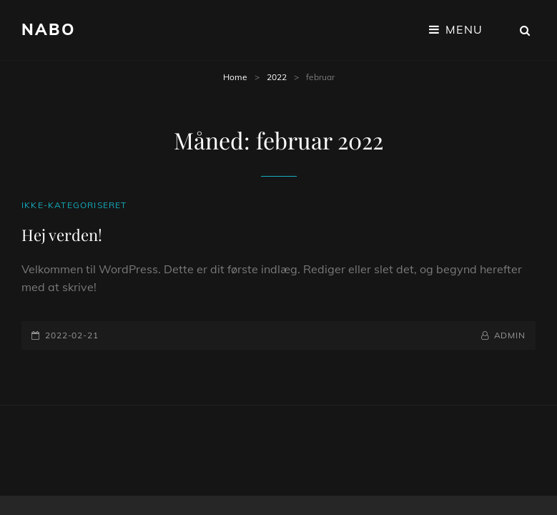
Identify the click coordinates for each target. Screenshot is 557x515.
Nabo (48, 29)
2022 (277, 77)
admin (510, 335)
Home (235, 77)
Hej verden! (61, 234)
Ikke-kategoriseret (74, 205)
